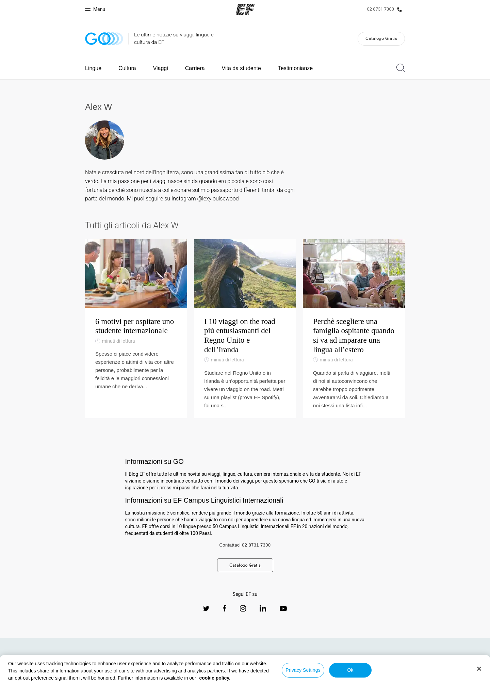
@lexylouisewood (218, 198)
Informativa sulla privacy (188, 677)
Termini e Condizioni (239, 677)
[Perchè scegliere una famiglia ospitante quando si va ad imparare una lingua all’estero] (354, 328)
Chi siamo (330, 663)
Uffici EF (356, 663)
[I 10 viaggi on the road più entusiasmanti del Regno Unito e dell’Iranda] (245, 328)
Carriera (195, 68)
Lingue (93, 68)
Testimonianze (295, 68)
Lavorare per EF (435, 663)
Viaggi (160, 68)
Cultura (127, 68)
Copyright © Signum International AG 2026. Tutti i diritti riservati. (391, 677)
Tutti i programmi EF (392, 663)
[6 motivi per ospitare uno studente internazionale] (136, 328)
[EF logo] (50, 660)
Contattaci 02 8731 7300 (245, 545)
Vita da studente (241, 68)
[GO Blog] (104, 38)
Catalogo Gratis (381, 38)
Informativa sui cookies (290, 677)
